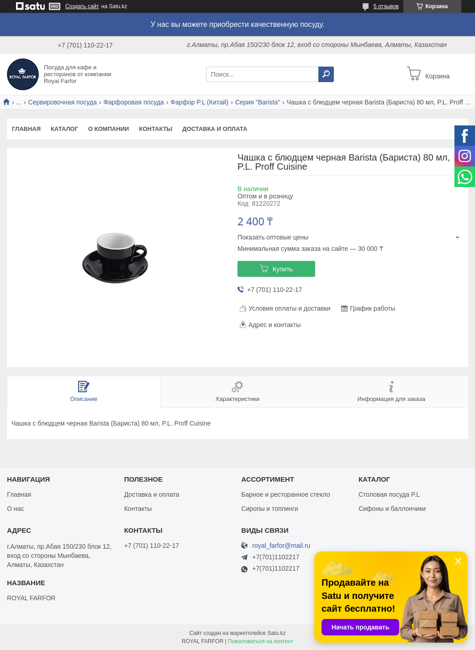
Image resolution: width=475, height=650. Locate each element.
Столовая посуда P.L (389, 494)
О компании (108, 128)
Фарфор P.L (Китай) (199, 102)
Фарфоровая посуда (133, 102)
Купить (283, 269)
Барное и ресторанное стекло (285, 494)
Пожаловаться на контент (260, 641)
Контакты (155, 128)
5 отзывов (386, 6)
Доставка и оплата (214, 128)
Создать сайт (82, 6)
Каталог (64, 128)
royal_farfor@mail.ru (281, 545)
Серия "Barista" (257, 102)
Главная (26, 128)
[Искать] (326, 74)
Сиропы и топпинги (269, 508)
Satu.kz (276, 633)
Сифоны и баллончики (392, 508)
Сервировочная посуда (62, 102)
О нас (15, 508)
